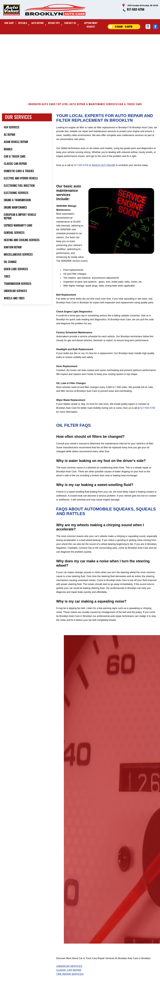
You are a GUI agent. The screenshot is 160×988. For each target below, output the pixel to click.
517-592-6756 (135, 9)
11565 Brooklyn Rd (52, 49)
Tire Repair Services (69, 982)
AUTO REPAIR (37, 23)
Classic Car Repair (68, 978)
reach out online (103, 173)
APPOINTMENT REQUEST (91, 24)
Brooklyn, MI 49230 (69, 49)
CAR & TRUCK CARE (130, 112)
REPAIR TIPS (54, 23)
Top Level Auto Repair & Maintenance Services (86, 112)
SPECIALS (22, 23)
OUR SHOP (9, 23)
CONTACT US (70, 23)
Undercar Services (69, 974)
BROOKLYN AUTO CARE (42, 112)
